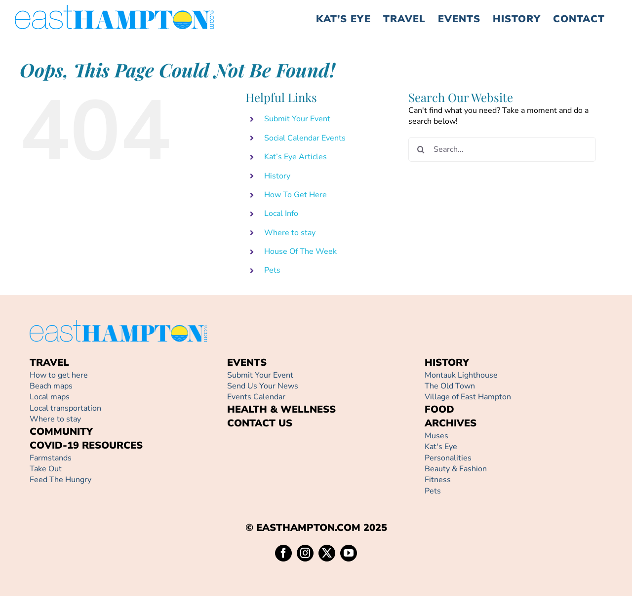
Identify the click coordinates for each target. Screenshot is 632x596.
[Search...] (502, 149)
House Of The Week (300, 251)
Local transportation (65, 408)
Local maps (50, 396)
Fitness (438, 479)
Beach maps (51, 386)
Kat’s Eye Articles (295, 156)
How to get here (59, 375)
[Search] (420, 149)
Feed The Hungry (60, 479)
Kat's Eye (441, 446)
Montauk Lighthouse (461, 375)
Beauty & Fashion (456, 468)
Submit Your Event (297, 118)
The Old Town (450, 386)
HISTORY (447, 362)
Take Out (46, 468)
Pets (272, 270)
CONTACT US (259, 423)
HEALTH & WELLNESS (281, 409)
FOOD (439, 409)
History (277, 176)
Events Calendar (256, 396)
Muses (436, 435)
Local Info (281, 213)
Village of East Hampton (468, 396)
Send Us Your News (262, 386)
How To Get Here (295, 194)
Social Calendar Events (305, 138)
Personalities (448, 458)
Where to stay (290, 232)
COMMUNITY (61, 431)
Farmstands (51, 458)
